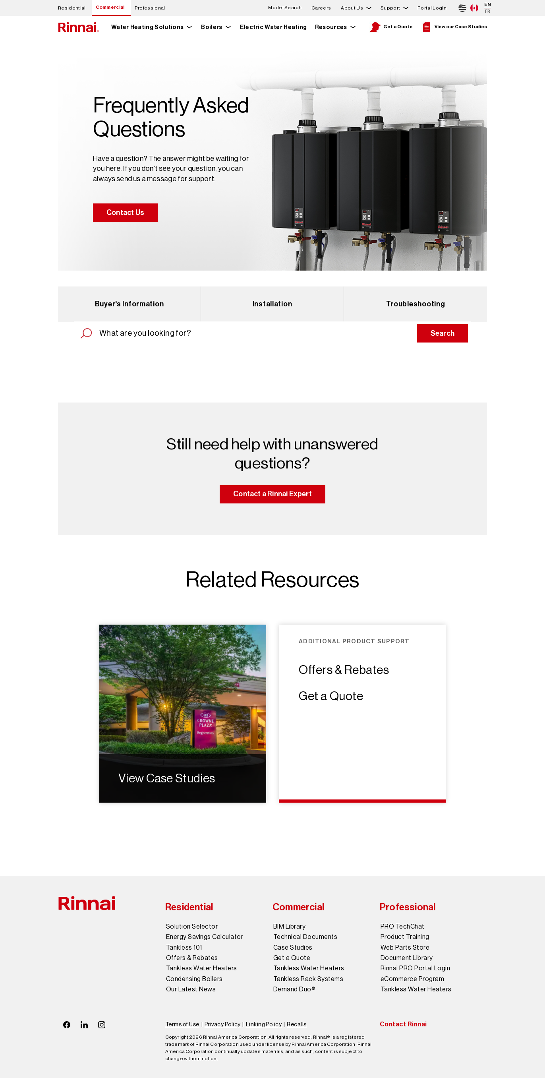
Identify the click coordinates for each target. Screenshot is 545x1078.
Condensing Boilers (194, 979)
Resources (331, 27)
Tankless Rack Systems (308, 979)
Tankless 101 (184, 947)
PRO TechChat (403, 926)
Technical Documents (305, 937)
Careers (321, 8)
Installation (272, 304)
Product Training (405, 937)
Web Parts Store (405, 947)
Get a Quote (391, 27)
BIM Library (289, 926)
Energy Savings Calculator (204, 937)
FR (487, 11)
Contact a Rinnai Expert (272, 494)
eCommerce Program (412, 979)
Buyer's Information (129, 304)
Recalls (296, 1024)
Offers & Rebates (344, 670)
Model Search (284, 7)
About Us (352, 8)
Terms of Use (182, 1024)
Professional (150, 8)
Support (390, 8)
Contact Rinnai (403, 1024)
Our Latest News (191, 989)
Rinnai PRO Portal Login (415, 968)
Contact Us (125, 212)
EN (487, 4)
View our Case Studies (454, 27)
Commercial (110, 7)
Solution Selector (192, 926)
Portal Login (431, 8)
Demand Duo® (294, 989)
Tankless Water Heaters (201, 968)
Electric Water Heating (273, 27)
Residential (72, 8)
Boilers (211, 27)
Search (442, 333)
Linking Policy (264, 1024)
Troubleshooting (415, 304)
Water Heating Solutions (147, 27)
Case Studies (293, 947)
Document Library (407, 958)
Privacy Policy (223, 1024)
